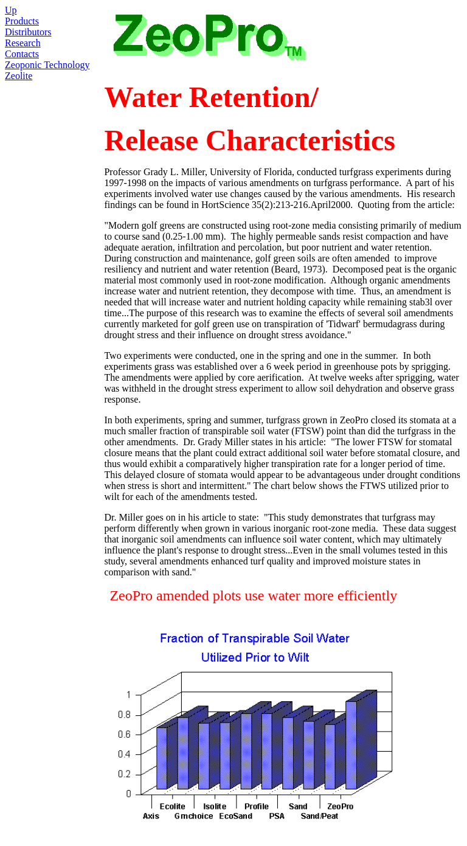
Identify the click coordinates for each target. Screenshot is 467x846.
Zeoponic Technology (47, 65)
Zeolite (18, 76)
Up (11, 10)
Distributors (28, 32)
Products (22, 21)
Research (23, 43)
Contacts (22, 54)
